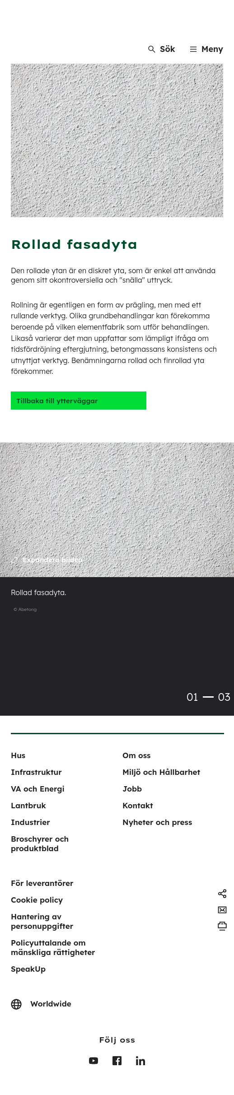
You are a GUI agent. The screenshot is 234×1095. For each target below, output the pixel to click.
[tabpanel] (117, 535)
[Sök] (161, 49)
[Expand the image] (47, 560)
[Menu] (206, 49)
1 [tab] (208, 697)
